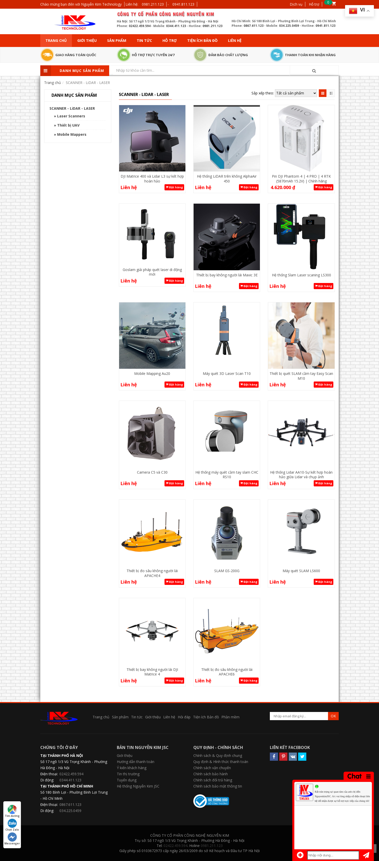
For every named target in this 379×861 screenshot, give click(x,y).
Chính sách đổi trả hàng (212, 780)
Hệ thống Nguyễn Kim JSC (138, 786)
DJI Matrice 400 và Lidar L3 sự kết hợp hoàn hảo (152, 178)
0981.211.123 (153, 4)
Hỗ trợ (314, 4)
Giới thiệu (87, 40)
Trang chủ (56, 40)
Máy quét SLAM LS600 (301, 570)
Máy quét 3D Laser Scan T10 (227, 373)
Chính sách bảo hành (210, 773)
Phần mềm (230, 717)
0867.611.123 (253, 25)
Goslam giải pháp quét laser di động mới (152, 272)
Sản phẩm (116, 40)
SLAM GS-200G (226, 570)
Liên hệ (235, 40)
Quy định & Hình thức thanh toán (220, 761)
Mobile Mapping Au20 (152, 373)
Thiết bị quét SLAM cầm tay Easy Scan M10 (301, 375)
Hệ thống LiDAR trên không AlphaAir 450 (227, 178)
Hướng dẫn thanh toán (135, 761)
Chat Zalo (12, 825)
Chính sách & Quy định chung (217, 755)
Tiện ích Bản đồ (202, 40)
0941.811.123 (183, 4)
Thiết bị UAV (68, 125)
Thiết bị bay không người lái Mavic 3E (227, 275)
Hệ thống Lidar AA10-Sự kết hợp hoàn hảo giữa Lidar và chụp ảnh (301, 474)
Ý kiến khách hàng (131, 767)
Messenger (12, 838)
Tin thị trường (128, 773)
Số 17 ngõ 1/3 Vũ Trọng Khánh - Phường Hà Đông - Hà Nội (73, 764)
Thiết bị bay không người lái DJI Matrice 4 (152, 671)
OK (333, 716)
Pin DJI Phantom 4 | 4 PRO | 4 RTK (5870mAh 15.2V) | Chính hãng (301, 178)
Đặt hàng (174, 187)
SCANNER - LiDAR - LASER (72, 108)
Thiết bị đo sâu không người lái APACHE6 (226, 671)
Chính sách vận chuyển (212, 767)
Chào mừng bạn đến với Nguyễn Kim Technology (81, 4)
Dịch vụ (296, 4)
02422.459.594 (139, 26)
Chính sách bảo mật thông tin (217, 786)
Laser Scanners (71, 116)
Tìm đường (12, 811)
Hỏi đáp (184, 717)
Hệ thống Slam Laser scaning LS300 (301, 275)
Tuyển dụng (126, 780)
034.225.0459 (289, 25)
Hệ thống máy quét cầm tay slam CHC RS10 (226, 474)
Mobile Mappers (71, 134)
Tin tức (144, 40)
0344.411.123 (176, 26)
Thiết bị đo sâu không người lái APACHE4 (152, 573)
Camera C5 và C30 (152, 472)
